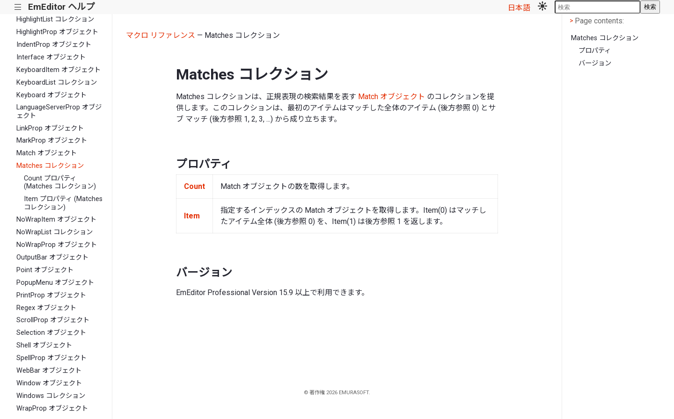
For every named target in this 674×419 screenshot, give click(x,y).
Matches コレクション (50, 166)
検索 (650, 6)
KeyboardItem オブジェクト (58, 70)
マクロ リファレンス (160, 35)
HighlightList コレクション (55, 19)
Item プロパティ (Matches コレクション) (63, 203)
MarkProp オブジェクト (51, 140)
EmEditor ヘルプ (61, 6)
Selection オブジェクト (51, 333)
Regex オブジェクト (46, 308)
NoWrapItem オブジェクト (56, 220)
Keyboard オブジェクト (51, 95)
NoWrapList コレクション (54, 232)
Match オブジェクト (46, 153)
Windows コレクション (50, 396)
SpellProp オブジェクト (51, 358)
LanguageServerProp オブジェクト (59, 111)
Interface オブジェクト (51, 57)
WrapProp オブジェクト (52, 408)
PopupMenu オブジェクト (55, 283)
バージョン (595, 63)
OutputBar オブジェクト (52, 257)
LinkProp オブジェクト (50, 128)
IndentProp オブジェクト (53, 45)
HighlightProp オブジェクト (57, 32)
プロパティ (595, 51)
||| (18, 7)
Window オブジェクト (49, 383)
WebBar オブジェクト (48, 371)
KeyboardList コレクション (56, 83)
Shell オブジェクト (44, 345)
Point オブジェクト (44, 270)
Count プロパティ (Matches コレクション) (60, 182)
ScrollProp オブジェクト (52, 320)
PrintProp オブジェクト (51, 295)
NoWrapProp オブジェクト (56, 245)
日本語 (519, 7)
